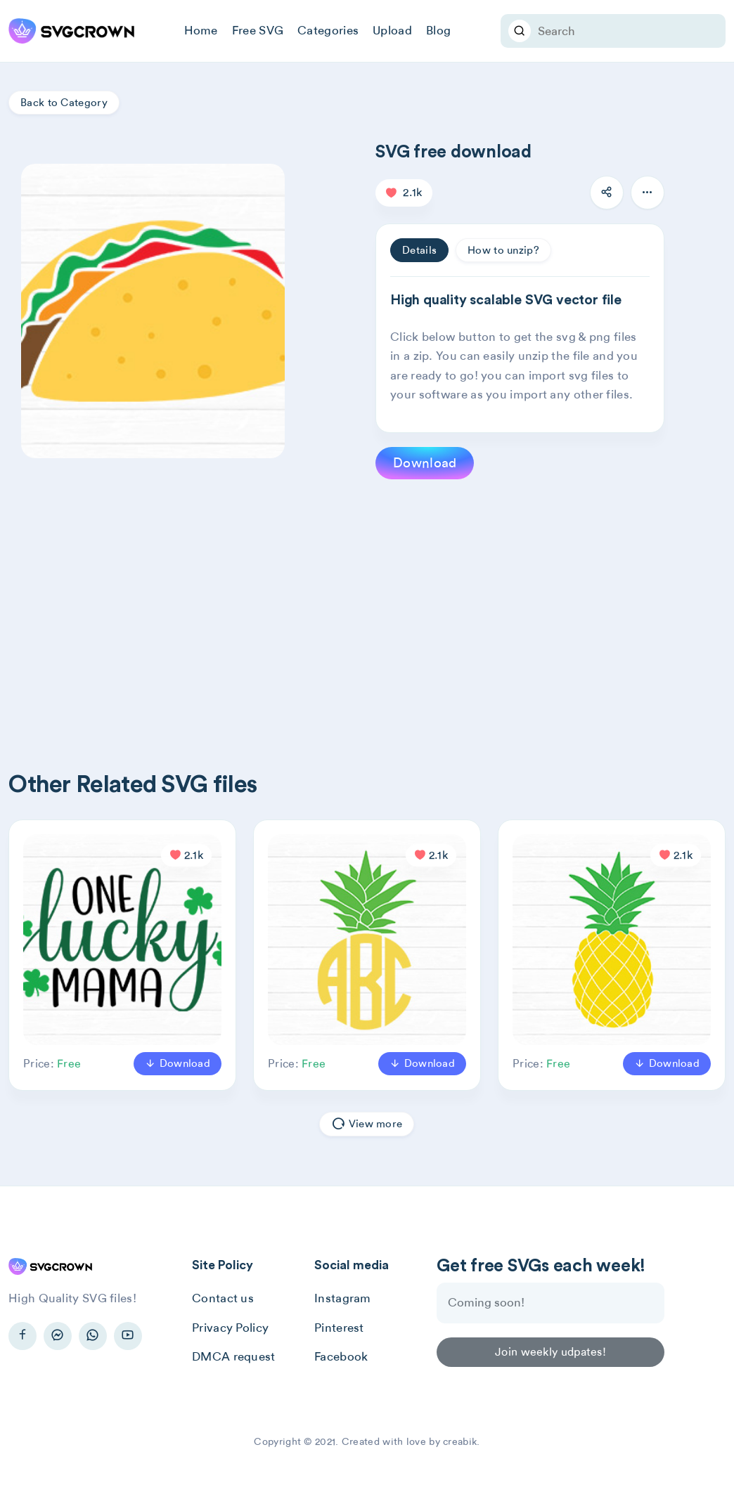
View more (366, 1124)
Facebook (341, 1356)
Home (201, 30)
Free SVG (257, 30)
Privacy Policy (230, 1328)
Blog (438, 30)
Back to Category (64, 102)
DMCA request (234, 1356)
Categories (328, 30)
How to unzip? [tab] (503, 250)
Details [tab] (419, 250)
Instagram (342, 1298)
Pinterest (339, 1328)
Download (424, 463)
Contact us (223, 1298)
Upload (392, 30)
